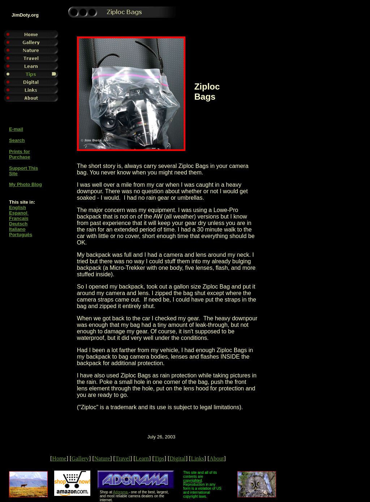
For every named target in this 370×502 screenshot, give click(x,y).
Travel (122, 458)
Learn (142, 458)
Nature (102, 458)
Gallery (80, 458)
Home (59, 458)
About (216, 458)
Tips (159, 458)
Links (197, 458)
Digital (177, 458)
